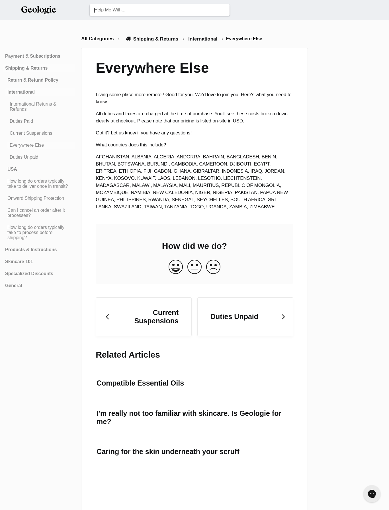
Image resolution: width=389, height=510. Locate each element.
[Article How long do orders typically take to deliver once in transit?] (39, 184)
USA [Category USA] (12, 169)
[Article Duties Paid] (39, 121)
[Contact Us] (367, 10)
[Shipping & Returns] (152, 38)
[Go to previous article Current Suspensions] (144, 316)
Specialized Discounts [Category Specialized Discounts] (29, 273)
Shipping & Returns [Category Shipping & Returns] (26, 68)
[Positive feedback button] (176, 267)
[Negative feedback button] (213, 267)
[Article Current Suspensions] (39, 133)
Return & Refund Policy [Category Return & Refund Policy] (32, 80)
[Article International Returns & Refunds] (39, 106)
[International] (204, 38)
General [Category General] (13, 285)
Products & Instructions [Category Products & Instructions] (31, 249)
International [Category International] (21, 92)
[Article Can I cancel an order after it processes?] (39, 213)
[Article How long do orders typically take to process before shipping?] (39, 232)
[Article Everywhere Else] (39, 145)
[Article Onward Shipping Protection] (39, 198)
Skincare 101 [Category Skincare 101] (19, 261)
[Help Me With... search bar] (159, 10)
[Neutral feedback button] (194, 267)
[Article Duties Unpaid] (39, 157)
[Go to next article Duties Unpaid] (245, 316)
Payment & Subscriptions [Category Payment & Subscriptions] (32, 56)
